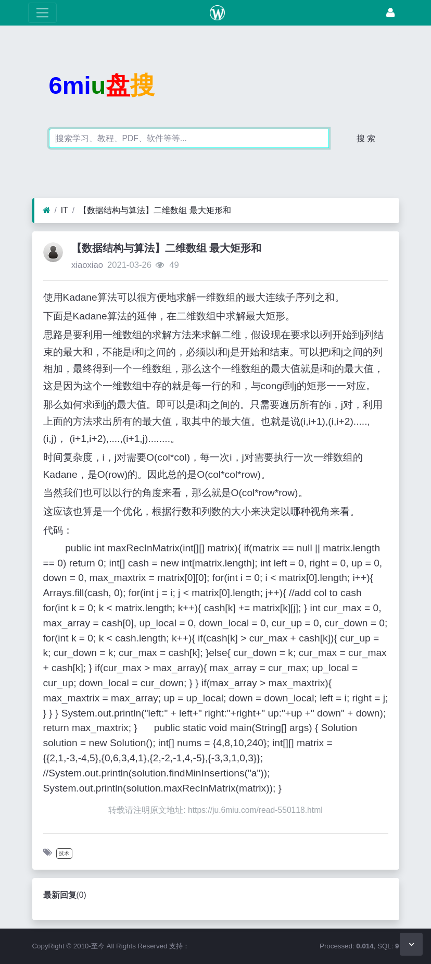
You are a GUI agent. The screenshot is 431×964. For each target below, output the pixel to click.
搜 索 (366, 138)
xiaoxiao (87, 265)
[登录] (390, 12)
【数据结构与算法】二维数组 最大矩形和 (155, 210)
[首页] (46, 210)
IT (64, 210)
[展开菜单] (42, 13)
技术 (64, 853)
